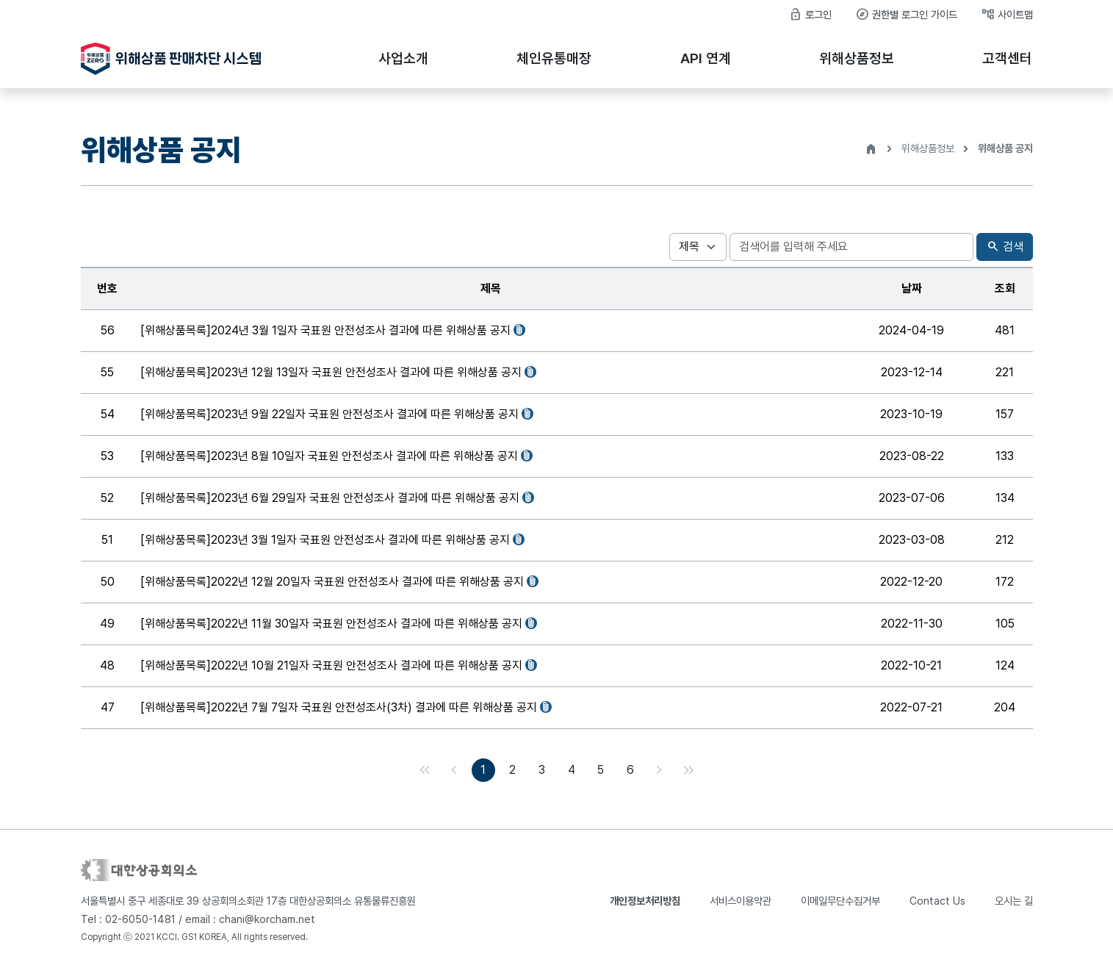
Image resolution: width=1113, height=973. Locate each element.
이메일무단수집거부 (840, 901)
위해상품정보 (856, 58)
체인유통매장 (553, 58)
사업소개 (403, 58)
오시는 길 (1014, 901)
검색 (1004, 247)
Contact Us (937, 901)
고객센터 (1007, 58)
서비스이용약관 (740, 901)
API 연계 (705, 58)
